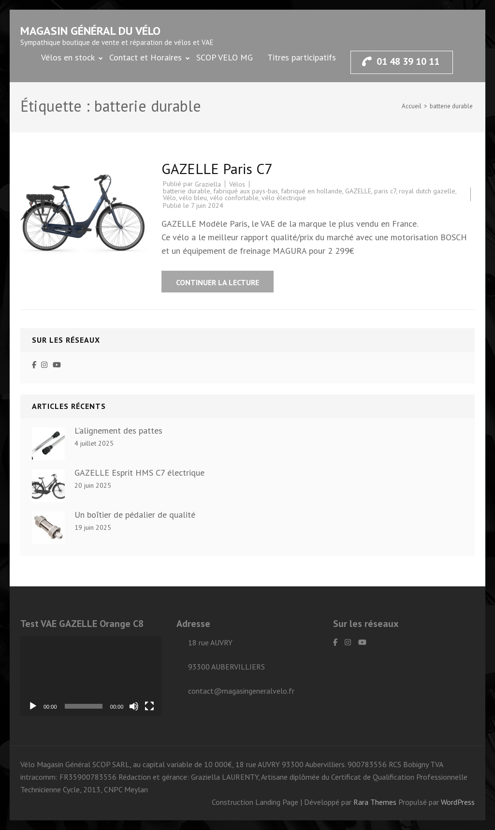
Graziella (208, 184)
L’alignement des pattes (118, 430)
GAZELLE (358, 191)
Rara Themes (375, 802)
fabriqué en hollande (311, 191)
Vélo (169, 197)
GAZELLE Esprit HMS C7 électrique (139, 472)
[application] (91, 676)
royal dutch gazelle (427, 191)
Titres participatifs (301, 57)
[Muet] (134, 706)
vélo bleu (193, 197)
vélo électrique (284, 197)
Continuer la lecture (217, 282)
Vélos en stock (68, 57)
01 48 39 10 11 (400, 61)
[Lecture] (33, 706)
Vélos (237, 184)
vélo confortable (234, 197)
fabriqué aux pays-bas (245, 191)
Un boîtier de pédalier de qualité (134, 514)
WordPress (458, 802)
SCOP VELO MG (224, 57)
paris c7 (385, 191)
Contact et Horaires (145, 57)
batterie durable (186, 191)
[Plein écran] (149, 706)
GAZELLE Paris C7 (216, 168)
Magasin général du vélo (90, 30)
